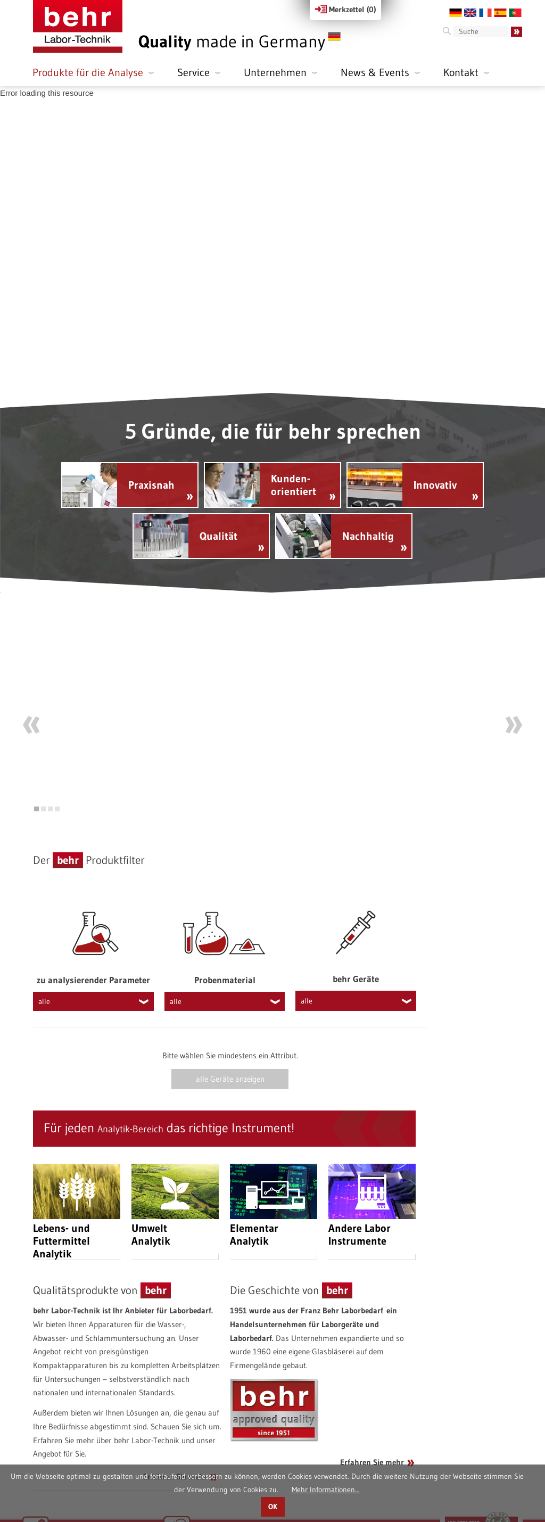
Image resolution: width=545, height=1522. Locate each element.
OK (272, 1506)
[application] (272, 239)
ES (500, 12)
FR (485, 12)
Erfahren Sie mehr (175, 1436)
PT (515, 12)
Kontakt (460, 72)
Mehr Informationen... (326, 1489)
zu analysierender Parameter (93, 939)
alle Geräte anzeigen (230, 1038)
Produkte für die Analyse (87, 72)
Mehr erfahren (361, 740)
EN (470, 12)
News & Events (375, 72)
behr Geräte (356, 938)
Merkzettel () (345, 9)
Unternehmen (275, 72)
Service (193, 72)
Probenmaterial (224, 939)
